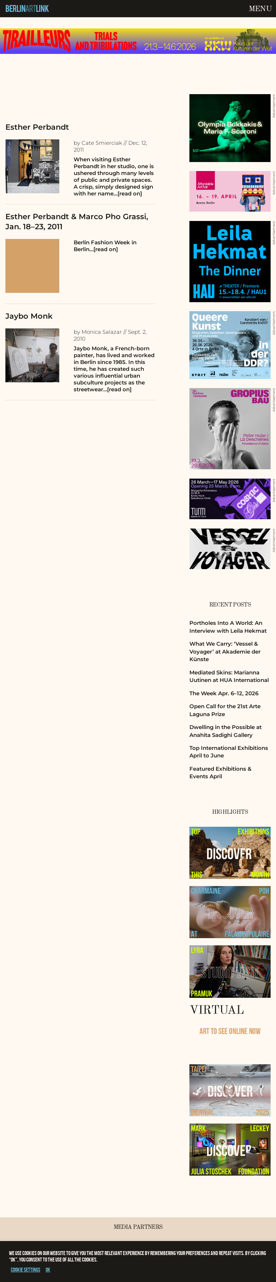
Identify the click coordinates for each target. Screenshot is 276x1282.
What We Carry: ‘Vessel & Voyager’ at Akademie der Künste (225, 651)
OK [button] (48, 1270)
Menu (260, 9)
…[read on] (128, 193)
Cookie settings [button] (25, 1270)
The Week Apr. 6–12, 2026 (223, 693)
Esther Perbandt (37, 127)
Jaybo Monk (28, 316)
